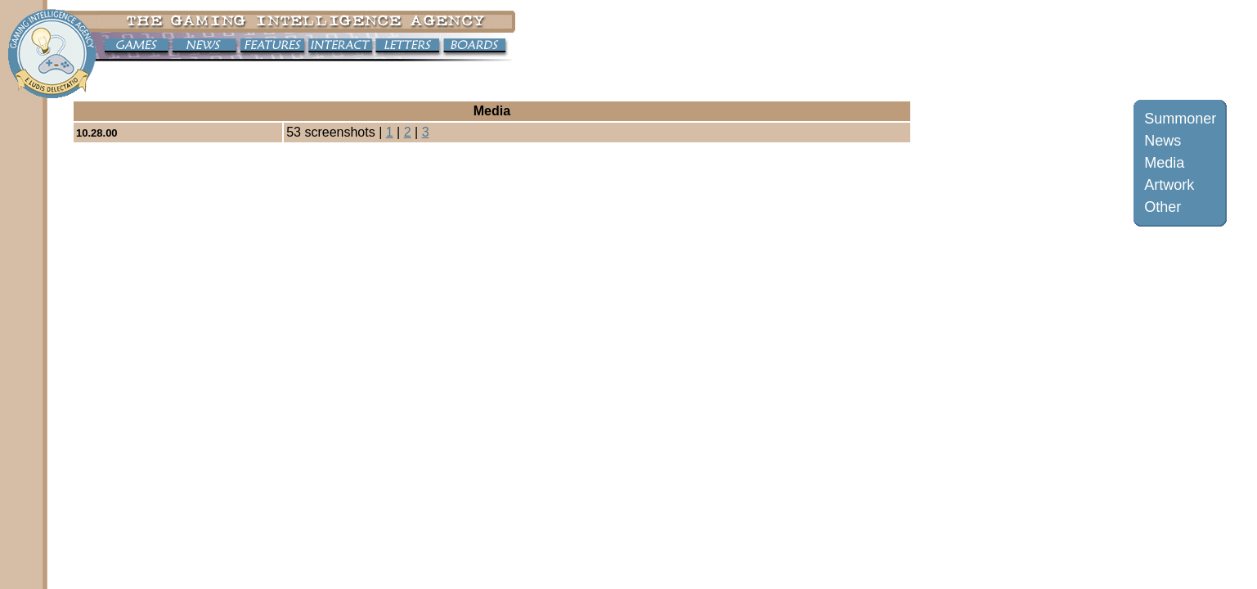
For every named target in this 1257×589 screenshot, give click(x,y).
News (1162, 141)
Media (1164, 163)
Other (1162, 207)
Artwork (1169, 185)
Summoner (1180, 118)
